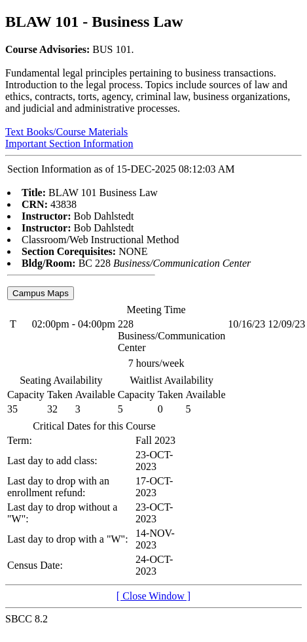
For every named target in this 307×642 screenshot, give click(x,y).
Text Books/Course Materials (66, 131)
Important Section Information (69, 143)
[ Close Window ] (153, 595)
